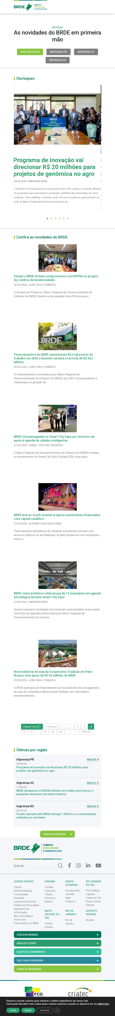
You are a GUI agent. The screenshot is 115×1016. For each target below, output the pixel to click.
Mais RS (93, 806)
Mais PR (93, 759)
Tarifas (18, 887)
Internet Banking (23, 890)
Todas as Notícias (57, 834)
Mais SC (93, 782)
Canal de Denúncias (25, 901)
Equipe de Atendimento (57, 952)
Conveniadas (21, 894)
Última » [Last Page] (86, 731)
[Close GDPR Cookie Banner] (57, 1010)
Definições (45, 1010)
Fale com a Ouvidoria (57, 960)
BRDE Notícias (30, 51)
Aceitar (13, 1010)
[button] (47, 218)
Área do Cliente (57, 943)
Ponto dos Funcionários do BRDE (26, 921)
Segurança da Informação (21, 910)
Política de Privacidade (26, 905)
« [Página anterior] (62, 726)
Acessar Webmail (57, 934)
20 (52, 731)
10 (45, 731)
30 (60, 731)
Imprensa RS (57, 60)
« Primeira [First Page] (51, 726)
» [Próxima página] (76, 731)
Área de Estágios (23, 916)
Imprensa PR (58, 51)
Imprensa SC (86, 51)
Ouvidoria (19, 898)
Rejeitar (28, 1010)
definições (103, 1004)
